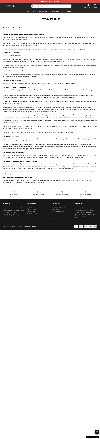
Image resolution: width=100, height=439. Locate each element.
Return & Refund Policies (57, 211)
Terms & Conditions (32, 209)
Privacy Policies (31, 211)
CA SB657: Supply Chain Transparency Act (37, 216)
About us (29, 207)
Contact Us (54, 213)
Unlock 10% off (97, 432)
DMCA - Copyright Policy (33, 213)
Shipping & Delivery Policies (58, 207)
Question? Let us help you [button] (92, 437)
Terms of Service (14, 123)
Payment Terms (55, 209)
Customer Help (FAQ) (56, 216)
